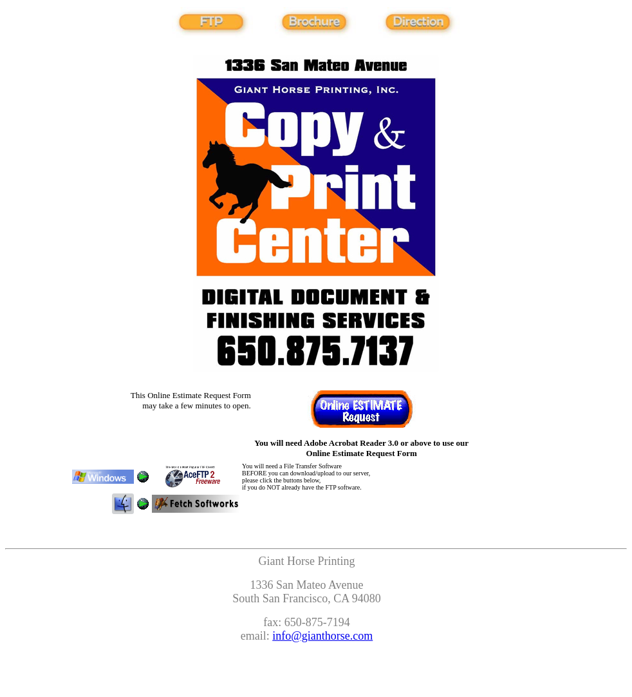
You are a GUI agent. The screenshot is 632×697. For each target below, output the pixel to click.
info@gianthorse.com (322, 635)
